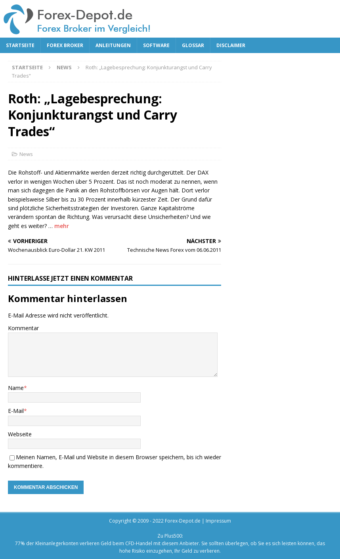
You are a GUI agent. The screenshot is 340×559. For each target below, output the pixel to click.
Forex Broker (65, 45)
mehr (61, 226)
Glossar (193, 45)
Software (156, 45)
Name (16, 388)
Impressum (218, 520)
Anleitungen (113, 45)
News (26, 154)
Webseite (20, 434)
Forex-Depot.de (183, 520)
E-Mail (16, 410)
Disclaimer (230, 45)
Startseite (20, 45)
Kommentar (23, 328)
